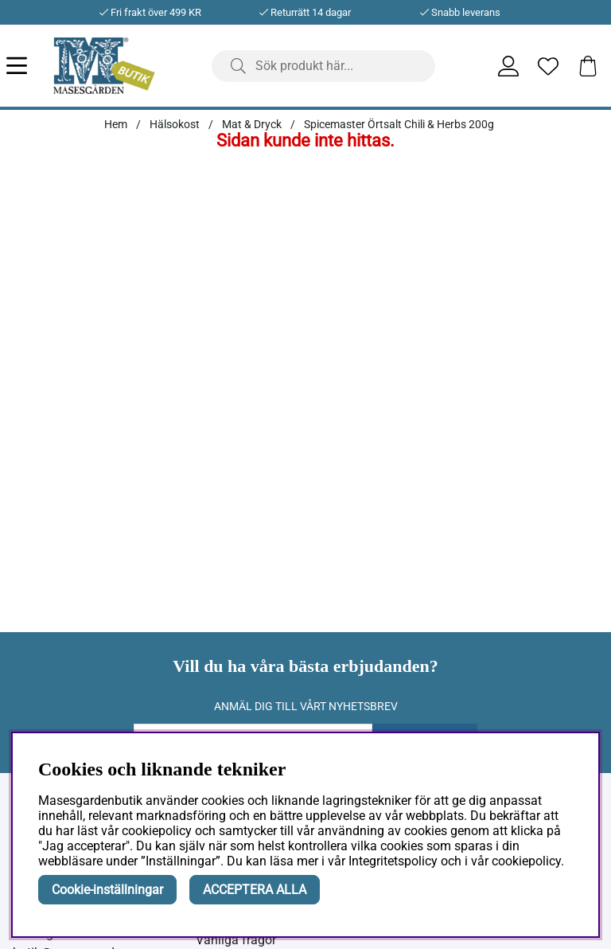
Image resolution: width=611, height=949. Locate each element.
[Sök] (323, 66)
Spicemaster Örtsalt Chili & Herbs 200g (399, 124)
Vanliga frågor (236, 939)
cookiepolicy (526, 861)
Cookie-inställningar (107, 889)
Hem (115, 124)
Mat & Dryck (252, 124)
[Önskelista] (548, 66)
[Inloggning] (508, 66)
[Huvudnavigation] (29, 65)
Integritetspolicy (393, 861)
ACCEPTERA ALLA (254, 889)
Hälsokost (175, 124)
